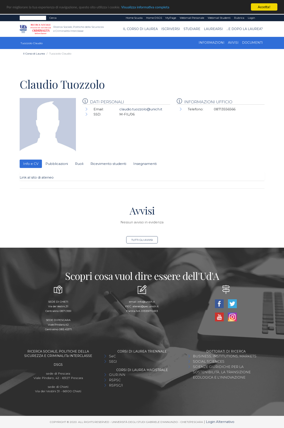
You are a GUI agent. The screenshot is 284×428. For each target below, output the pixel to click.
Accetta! (264, 7)
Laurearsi (213, 29)
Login (251, 17)
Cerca (52, 17)
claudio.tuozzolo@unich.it (140, 109)
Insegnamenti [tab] (145, 164)
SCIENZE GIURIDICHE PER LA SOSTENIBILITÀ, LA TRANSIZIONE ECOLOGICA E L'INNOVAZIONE (222, 372)
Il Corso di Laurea (140, 29)
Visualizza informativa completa (145, 7)
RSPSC (115, 380)
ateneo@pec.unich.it (145, 306)
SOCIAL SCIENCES (208, 361)
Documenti (252, 43)
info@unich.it (146, 301)
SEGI (113, 361)
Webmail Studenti (219, 17)
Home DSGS (154, 17)
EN (261, 18)
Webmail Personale (192, 17)
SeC (112, 356)
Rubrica (239, 17)
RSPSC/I (116, 385)
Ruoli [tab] (79, 164)
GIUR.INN (117, 375)
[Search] (33, 18)
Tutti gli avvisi (142, 239)
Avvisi (233, 43)
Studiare (192, 29)
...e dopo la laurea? (244, 29)
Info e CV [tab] (30, 164)
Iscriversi (170, 29)
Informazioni (211, 43)
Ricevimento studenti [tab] (108, 164)
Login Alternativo (220, 422)
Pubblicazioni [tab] (56, 164)
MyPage (171, 17)
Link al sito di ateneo (37, 177)
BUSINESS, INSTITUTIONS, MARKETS (224, 356)
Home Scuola (134, 17)
